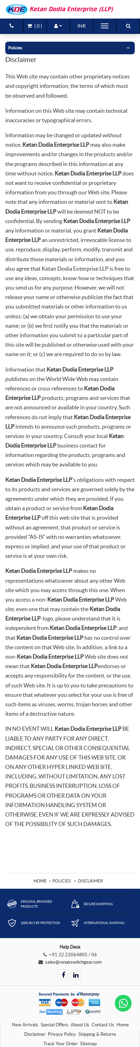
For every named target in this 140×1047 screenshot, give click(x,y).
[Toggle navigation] (104, 26)
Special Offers (54, 1024)
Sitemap (88, 1043)
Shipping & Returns (97, 1034)
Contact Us (103, 1024)
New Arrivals (25, 1024)
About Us (80, 1024)
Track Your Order (60, 1043)
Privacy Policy (62, 1034)
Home (40, 881)
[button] (58, 26)
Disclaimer (35, 1034)
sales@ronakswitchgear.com (73, 962)
